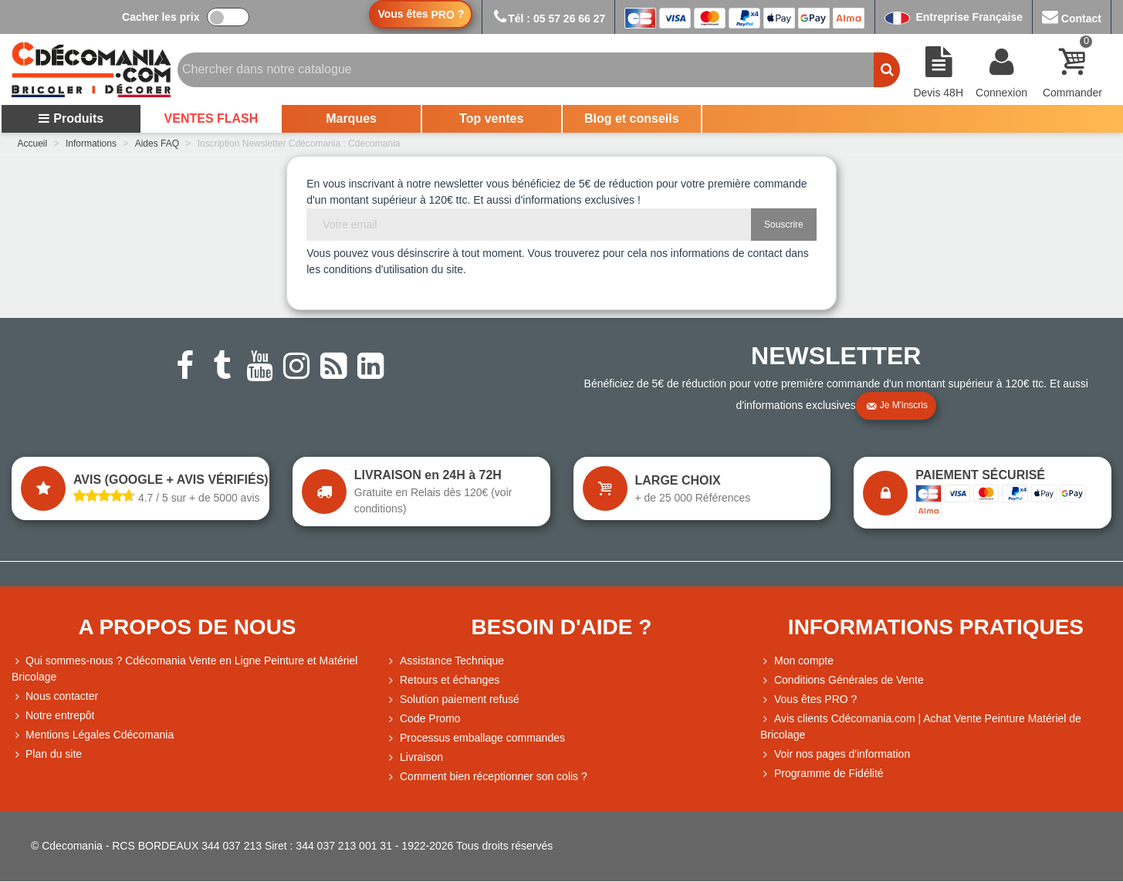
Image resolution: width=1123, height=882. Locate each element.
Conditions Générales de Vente (842, 680)
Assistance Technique (445, 661)
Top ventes (491, 118)
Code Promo (423, 719)
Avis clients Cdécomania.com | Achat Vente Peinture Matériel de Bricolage (920, 726)
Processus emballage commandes (475, 738)
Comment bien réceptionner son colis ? (486, 777)
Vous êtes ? (420, 14)
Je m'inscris (897, 406)
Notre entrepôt (53, 716)
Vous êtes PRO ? (815, 699)
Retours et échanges (442, 680)
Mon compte (797, 661)
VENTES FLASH (211, 118)
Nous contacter (55, 696)
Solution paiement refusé (452, 699)
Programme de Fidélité (822, 773)
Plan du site (47, 754)
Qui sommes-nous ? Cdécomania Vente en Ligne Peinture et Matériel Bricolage (184, 668)
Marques (351, 118)
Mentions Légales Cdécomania (93, 735)
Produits (70, 118)
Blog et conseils (631, 118)
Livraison (414, 757)
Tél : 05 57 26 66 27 (548, 18)
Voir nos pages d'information (835, 754)
